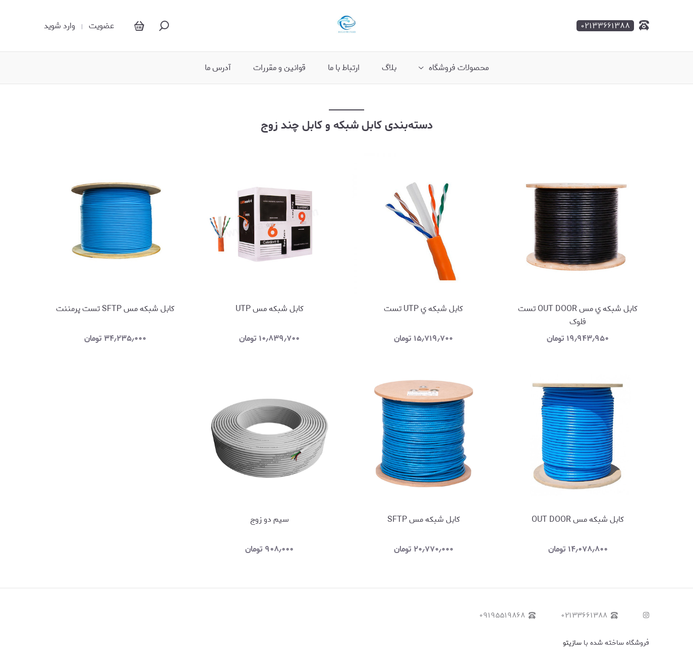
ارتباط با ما (344, 68)
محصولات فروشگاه (459, 68)
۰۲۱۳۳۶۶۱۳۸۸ (589, 616)
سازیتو (572, 643)
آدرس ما (218, 68)
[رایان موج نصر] (346, 25)
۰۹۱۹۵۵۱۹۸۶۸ (507, 616)
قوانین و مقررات (279, 68)
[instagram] (646, 616)
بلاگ (389, 68)
